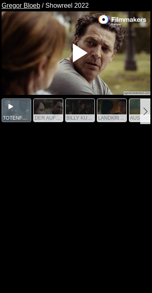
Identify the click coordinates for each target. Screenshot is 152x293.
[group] (16, 110)
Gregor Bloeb (21, 5)
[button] (145, 111)
